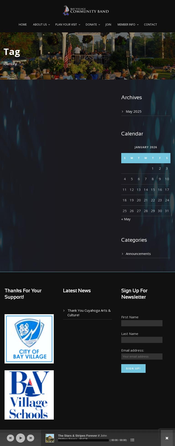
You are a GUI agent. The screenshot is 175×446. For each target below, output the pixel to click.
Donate (91, 24)
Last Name (129, 333)
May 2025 (134, 111)
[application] (87, 438)
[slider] (83, 440)
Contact (150, 24)
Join (108, 24)
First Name (130, 317)
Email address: (132, 350)
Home (23, 24)
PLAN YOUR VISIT (66, 24)
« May (126, 219)
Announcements (138, 253)
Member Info (126, 24)
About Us (40, 24)
